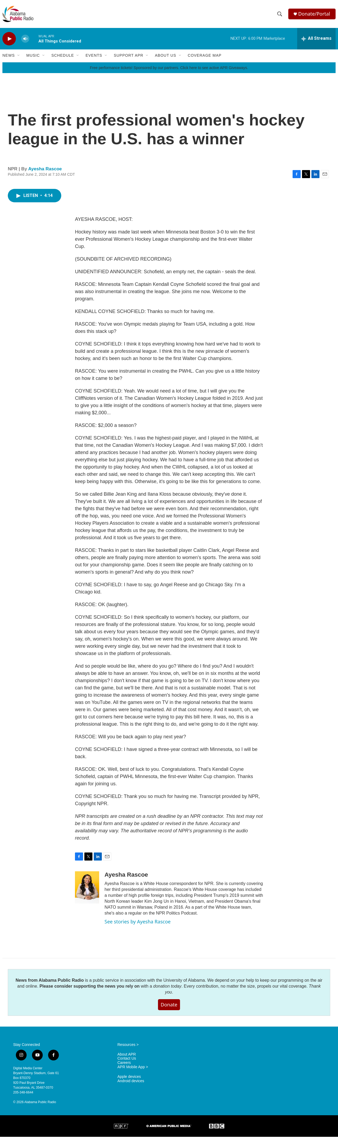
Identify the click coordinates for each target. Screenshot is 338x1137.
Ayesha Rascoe (45, 169)
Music (33, 56)
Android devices (130, 1082)
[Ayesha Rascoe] (87, 888)
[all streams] (316, 39)
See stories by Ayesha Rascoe (138, 922)
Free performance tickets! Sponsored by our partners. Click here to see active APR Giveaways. (169, 68)
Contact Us (126, 1059)
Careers (124, 1063)
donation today (167, 986)
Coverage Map (205, 56)
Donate (169, 1005)
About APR (126, 1055)
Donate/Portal (314, 14)
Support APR (128, 56)
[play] (9, 39)
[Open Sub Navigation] (19, 56)
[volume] (25, 39)
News (8, 56)
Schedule (62, 56)
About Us (165, 56)
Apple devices (129, 1077)
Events (93, 56)
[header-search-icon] (280, 14)
